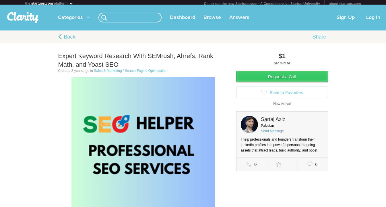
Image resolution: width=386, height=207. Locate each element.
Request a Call (282, 78)
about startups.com (345, 4)
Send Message (272, 133)
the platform (49, 3)
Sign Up (346, 19)
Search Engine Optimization (146, 73)
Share (319, 39)
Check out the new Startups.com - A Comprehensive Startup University (262, 4)
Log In (373, 19)
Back (69, 39)
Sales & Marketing (108, 73)
